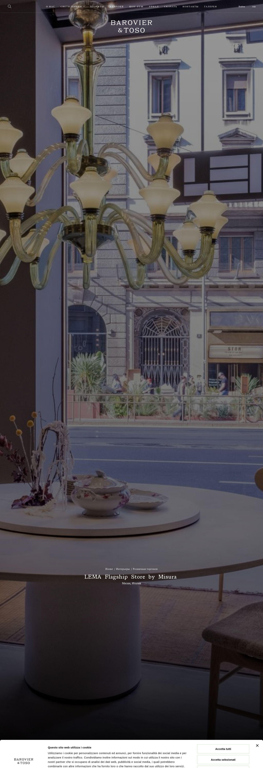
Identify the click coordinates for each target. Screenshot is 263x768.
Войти (242, 6)
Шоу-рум (136, 6)
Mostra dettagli (192, 760)
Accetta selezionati (223, 734)
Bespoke (117, 6)
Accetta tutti (223, 723)
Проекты (97, 6)
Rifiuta (223, 744)
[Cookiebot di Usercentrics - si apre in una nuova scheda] (24, 761)
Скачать (170, 6)
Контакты (191, 6)
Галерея (210, 6)
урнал (154, 6)
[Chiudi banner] (257, 720)
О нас (50, 6)
